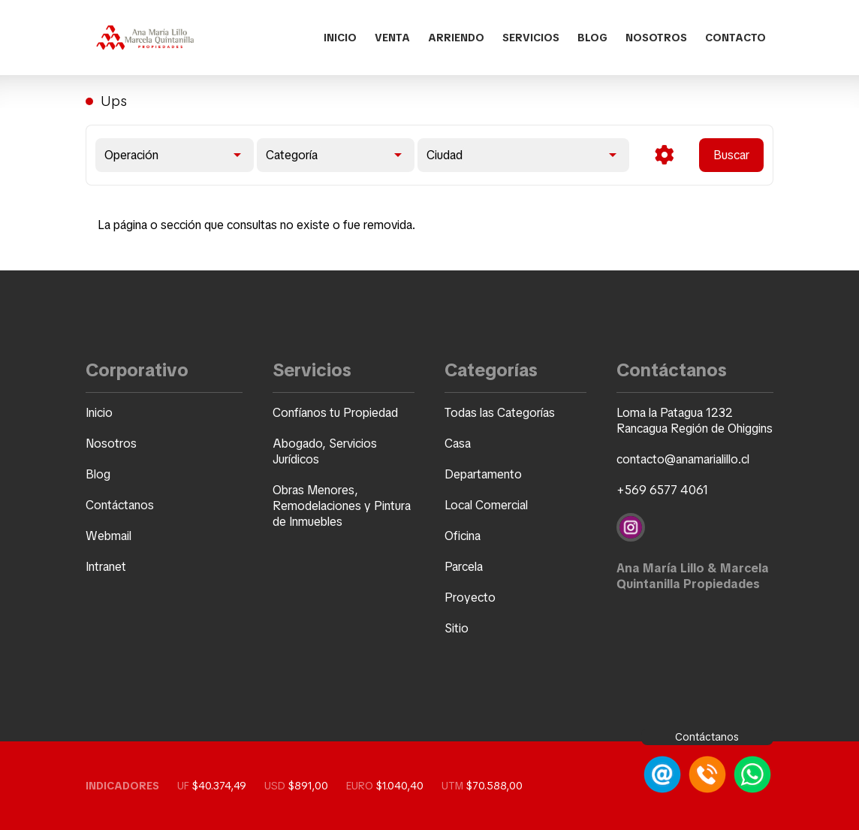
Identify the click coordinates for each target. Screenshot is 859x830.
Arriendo (456, 37)
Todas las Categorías (500, 413)
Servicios (530, 37)
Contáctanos (120, 505)
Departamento (483, 474)
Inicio (340, 37)
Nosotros (656, 37)
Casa (458, 443)
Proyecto (470, 597)
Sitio (457, 628)
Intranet (106, 567)
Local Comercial (486, 505)
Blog (592, 37)
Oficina (463, 536)
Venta (392, 37)
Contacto (735, 37)
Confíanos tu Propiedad (335, 413)
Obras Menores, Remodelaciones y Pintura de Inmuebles (342, 506)
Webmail (108, 536)
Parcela (464, 567)
